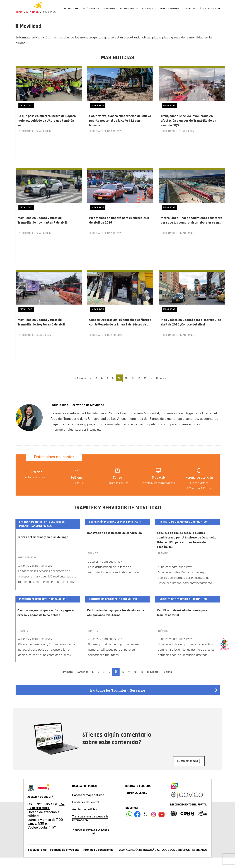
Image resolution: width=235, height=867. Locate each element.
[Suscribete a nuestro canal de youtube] (161, 824)
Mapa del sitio (37, 859)
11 (134, 388)
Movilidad (26, 115)
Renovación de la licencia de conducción (114, 542)
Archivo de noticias (84, 819)
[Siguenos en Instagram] (153, 824)
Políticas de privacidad (64, 859)
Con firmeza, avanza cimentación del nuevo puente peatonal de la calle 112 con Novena (120, 129)
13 (146, 388)
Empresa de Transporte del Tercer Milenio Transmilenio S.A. (42, 533)
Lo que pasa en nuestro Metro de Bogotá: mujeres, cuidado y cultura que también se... (47, 129)
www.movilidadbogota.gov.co (158, 492)
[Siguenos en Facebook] (129, 824)
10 (127, 388)
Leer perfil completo (88, 439)
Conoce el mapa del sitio (88, 804)
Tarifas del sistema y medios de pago (42, 546)
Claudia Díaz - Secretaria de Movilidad (77, 414)
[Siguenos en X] (145, 824)
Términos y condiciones (98, 859)
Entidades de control (85, 811)
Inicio (19, 22)
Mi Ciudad (32, 22)
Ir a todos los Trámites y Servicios (154, 699)
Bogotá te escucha (117, 492)
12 (140, 388)
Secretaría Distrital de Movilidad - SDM (115, 531)
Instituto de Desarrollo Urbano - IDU (183, 531)
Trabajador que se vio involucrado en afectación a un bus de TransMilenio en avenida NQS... (188, 129)
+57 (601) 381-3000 (45, 815)
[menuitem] (71, 12)
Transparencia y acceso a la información (90, 827)
